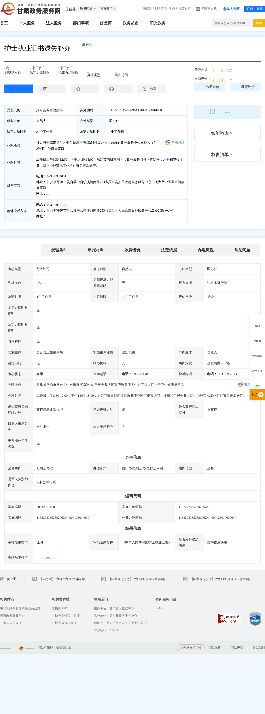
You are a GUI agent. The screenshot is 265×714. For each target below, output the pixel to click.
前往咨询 (53, 193)
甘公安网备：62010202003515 (79, 645)
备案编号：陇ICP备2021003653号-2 (23, 645)
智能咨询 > (221, 133)
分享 (153, 88)
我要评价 (248, 87)
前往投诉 (53, 215)
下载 (120, 89)
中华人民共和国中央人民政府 (20, 606)
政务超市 (131, 23)
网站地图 (215, 645)
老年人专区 (231, 9)
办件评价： (202, 69)
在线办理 (15, 89)
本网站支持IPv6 (190, 645)
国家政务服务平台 (155, 8)
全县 (121, 71)
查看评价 (212, 87)
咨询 (54, 89)
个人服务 (27, 23)
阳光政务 (158, 23)
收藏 (87, 89)
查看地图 (178, 142)
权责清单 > (221, 154)
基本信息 (23, 248)
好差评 (106, 23)
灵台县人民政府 (180, 8)
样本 (39, 555)
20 (33, 69)
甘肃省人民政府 (11, 621)
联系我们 (259, 645)
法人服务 (54, 23)
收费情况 (132, 248)
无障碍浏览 (209, 8)
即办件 (95, 71)
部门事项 (81, 23)
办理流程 (206, 248)
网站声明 (237, 645)
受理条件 (59, 248)
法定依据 (169, 248)
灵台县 (96, 48)
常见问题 (242, 248)
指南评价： (202, 79)
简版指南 (227, 111)
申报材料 (96, 248)
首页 (4, 23)
